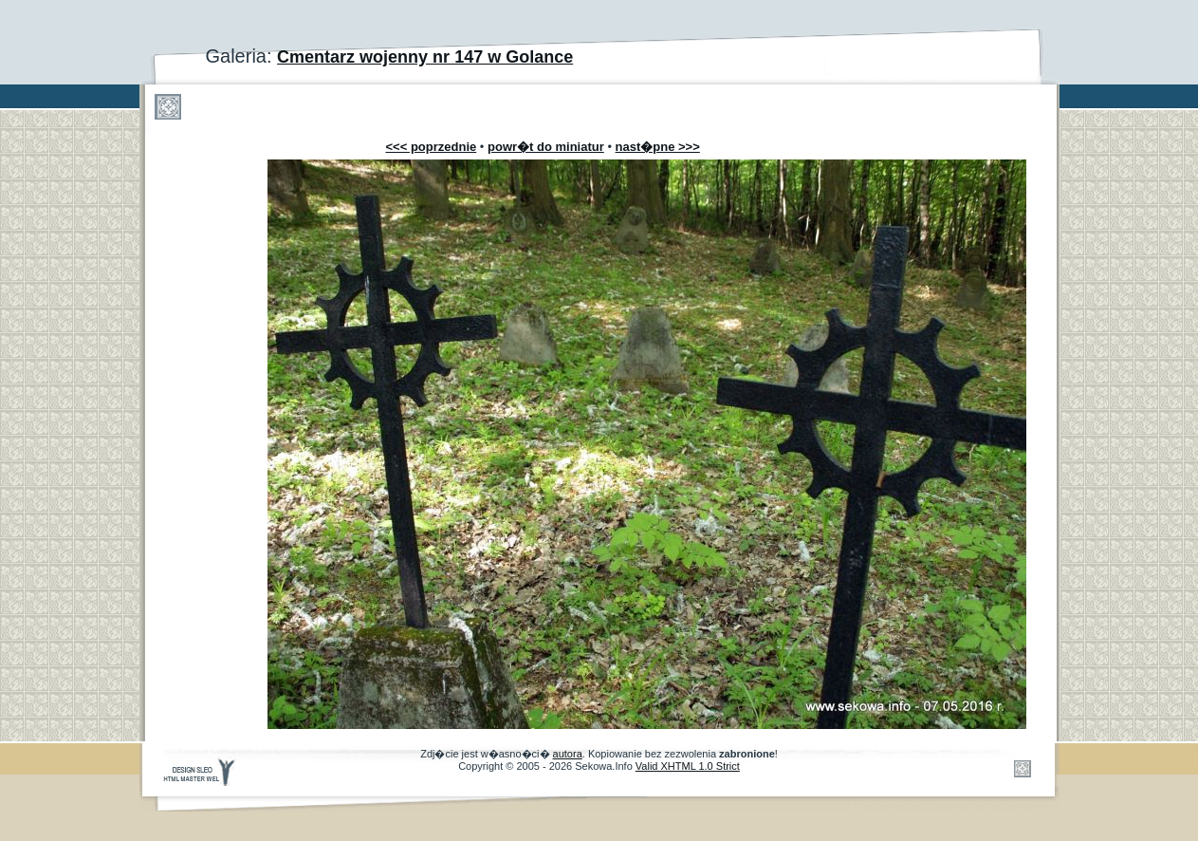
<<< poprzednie (431, 147)
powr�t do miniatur (546, 147)
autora (567, 753)
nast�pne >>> (658, 147)
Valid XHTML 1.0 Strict (688, 766)
